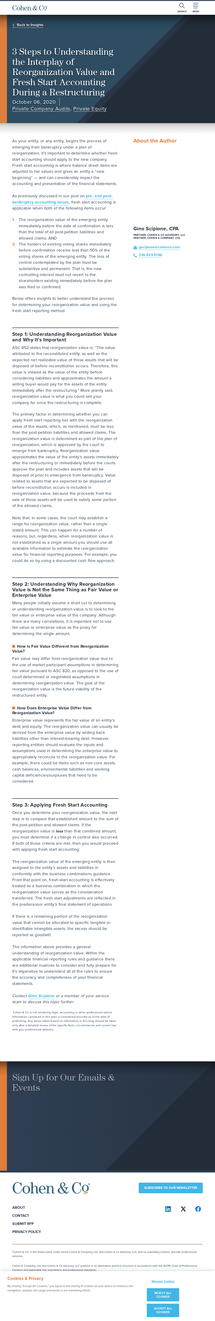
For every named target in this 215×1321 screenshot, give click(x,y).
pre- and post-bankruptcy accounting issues (62, 199)
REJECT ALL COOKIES (163, 1297)
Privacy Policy (26, 1231)
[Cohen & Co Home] (29, 8)
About (18, 1207)
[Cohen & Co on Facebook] (198, 1209)
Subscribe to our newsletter (170, 1187)
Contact (20, 1215)
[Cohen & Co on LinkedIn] (168, 1209)
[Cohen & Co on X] (183, 1209)
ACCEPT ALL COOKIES (163, 1313)
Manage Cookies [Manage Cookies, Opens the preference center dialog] (163, 1284)
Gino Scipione (41, 996)
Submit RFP (23, 1223)
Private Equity (90, 109)
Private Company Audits (41, 109)
